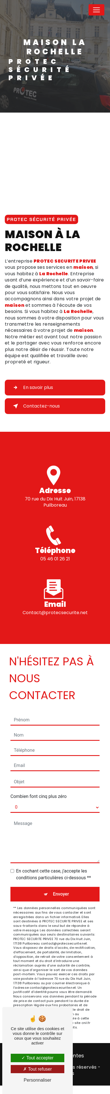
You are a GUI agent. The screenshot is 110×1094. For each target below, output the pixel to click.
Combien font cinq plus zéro (38, 796)
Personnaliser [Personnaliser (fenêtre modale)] (37, 1080)
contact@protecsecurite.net (55, 606)
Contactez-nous (35, 406)
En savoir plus (32, 387)
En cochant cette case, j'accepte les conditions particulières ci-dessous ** (53, 874)
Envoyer (61, 894)
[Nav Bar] (96, 9)
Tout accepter (37, 1057)
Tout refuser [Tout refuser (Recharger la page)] (37, 1069)
